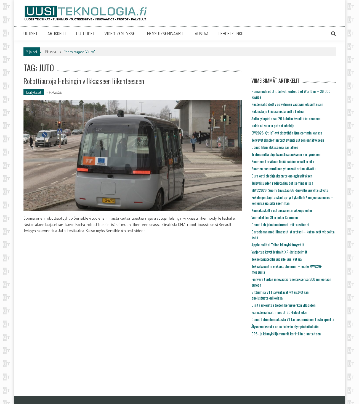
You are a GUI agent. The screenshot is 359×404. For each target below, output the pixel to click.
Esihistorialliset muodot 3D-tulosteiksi (279, 312)
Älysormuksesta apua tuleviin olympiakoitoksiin (284, 326)
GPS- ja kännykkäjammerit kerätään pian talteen (286, 333)
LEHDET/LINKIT (231, 33)
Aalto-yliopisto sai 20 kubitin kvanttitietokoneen (285, 118)
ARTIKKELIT (56, 33)
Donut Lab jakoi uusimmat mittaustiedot (280, 224)
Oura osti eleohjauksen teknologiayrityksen (281, 176)
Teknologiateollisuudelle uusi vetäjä (276, 259)
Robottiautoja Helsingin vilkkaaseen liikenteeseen (83, 81)
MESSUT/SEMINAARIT (165, 33)
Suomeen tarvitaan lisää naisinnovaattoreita (282, 161)
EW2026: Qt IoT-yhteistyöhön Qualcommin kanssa (286, 133)
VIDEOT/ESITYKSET (121, 33)
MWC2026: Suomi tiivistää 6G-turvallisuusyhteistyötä (289, 190)
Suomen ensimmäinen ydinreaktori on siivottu (283, 168)
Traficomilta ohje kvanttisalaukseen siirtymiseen (285, 154)
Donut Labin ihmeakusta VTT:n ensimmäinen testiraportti (292, 319)
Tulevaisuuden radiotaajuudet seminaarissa (282, 183)
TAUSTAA (201, 33)
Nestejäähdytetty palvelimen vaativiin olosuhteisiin (287, 104)
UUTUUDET (85, 33)
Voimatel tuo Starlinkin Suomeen (274, 217)
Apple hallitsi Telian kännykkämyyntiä (277, 244)
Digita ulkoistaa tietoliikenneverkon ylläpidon (283, 305)
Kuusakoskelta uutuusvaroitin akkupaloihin (281, 210)
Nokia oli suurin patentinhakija (272, 125)
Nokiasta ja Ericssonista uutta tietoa (277, 111)
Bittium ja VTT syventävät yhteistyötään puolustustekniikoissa (280, 295)
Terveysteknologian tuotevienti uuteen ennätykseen (287, 140)
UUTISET (30, 33)
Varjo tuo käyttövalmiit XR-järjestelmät (279, 252)
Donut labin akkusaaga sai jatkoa (274, 147)
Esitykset (33, 92)
